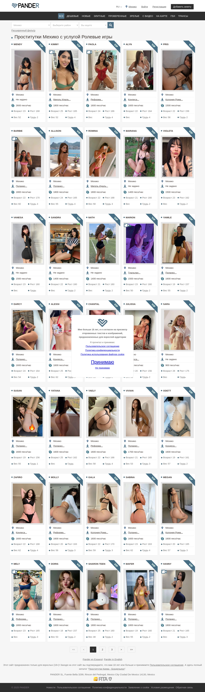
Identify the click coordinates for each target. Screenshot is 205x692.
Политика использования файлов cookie (102, 354)
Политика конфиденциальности (102, 350)
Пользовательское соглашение (102, 346)
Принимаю (102, 361)
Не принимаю (102, 368)
